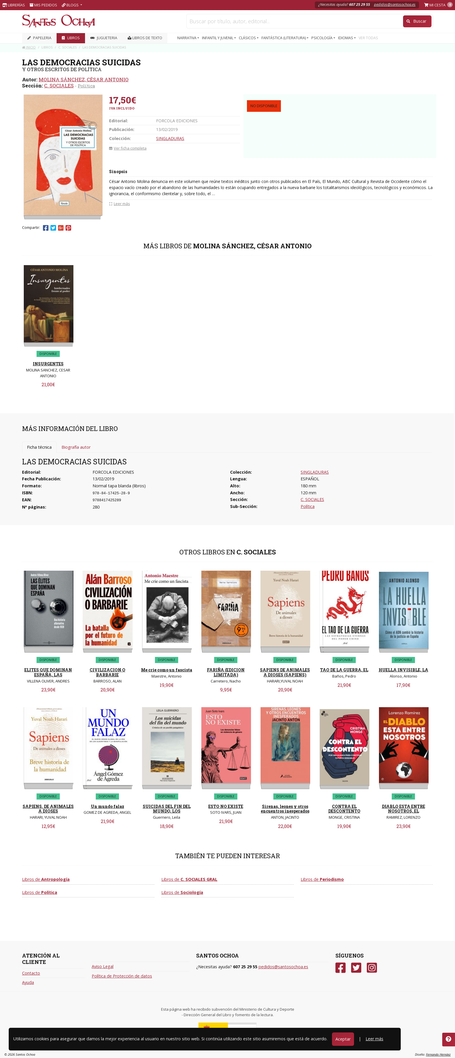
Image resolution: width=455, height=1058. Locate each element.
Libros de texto (145, 37)
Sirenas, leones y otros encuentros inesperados (285, 809)
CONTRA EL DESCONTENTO (344, 809)
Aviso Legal (102, 966)
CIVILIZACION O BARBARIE (107, 672)
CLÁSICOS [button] (248, 37)
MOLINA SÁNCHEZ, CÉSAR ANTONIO (84, 79)
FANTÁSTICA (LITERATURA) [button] (284, 37)
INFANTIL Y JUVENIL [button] (218, 37)
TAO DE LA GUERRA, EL (344, 670)
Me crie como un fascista (166, 670)
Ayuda (28, 982)
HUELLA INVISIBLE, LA (403, 670)
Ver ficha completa (128, 148)
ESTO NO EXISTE (225, 806)
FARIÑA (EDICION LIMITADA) (226, 672)
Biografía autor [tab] (76, 447)
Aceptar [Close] (343, 1039)
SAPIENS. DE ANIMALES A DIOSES (48, 809)
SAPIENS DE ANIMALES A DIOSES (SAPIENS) (285, 672)
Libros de (46, 879)
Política (86, 86)
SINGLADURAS (170, 138)
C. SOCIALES (59, 85)
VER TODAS (368, 37)
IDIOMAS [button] (346, 37)
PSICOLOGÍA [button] (322, 37)
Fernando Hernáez (438, 1054)
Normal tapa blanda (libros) (119, 485)
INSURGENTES (48, 364)
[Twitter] (356, 968)
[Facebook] (340, 968)
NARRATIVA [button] (187, 37)
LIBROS (71, 37)
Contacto (31, 973)
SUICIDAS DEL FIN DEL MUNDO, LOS (167, 809)
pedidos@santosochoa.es (395, 4)
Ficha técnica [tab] (39, 447)
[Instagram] (372, 968)
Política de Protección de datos (122, 976)
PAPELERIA (39, 37)
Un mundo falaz (107, 806)
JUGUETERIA (103, 37)
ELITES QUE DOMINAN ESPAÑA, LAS (48, 672)
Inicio (29, 47)
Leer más (374, 1038)
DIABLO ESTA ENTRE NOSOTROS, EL (403, 809)
